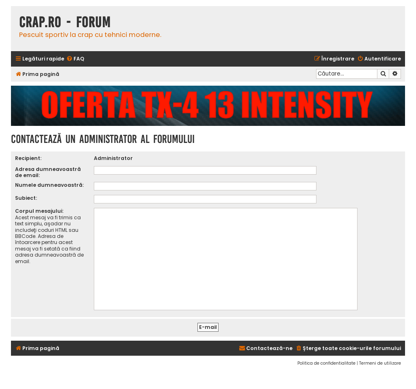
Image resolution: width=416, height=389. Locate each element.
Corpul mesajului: (39, 210)
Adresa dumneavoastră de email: (48, 172)
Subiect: (26, 197)
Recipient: (28, 158)
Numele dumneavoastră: (49, 185)
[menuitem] (75, 59)
